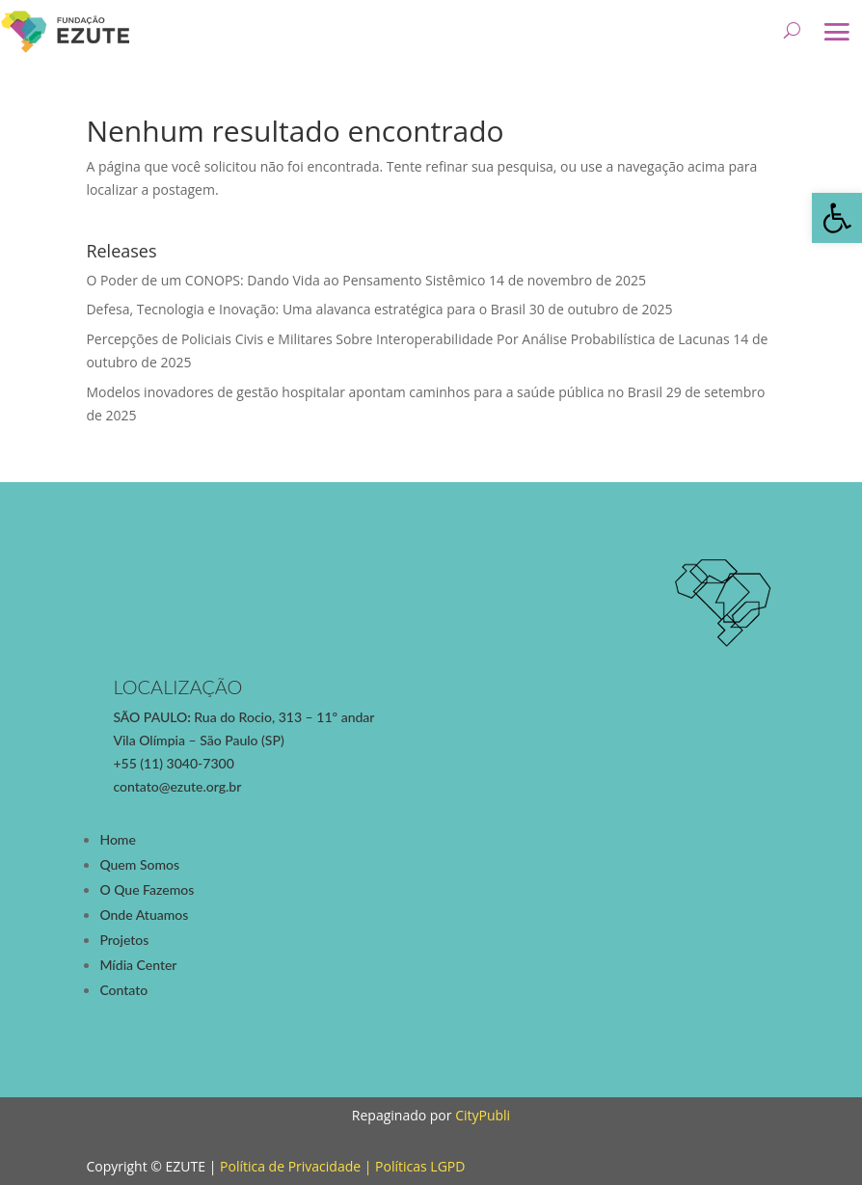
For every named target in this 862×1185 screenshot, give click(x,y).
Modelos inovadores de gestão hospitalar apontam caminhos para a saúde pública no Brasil (374, 392)
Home (117, 839)
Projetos (123, 939)
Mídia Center (137, 964)
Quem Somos (139, 864)
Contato (123, 990)
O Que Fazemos (146, 889)
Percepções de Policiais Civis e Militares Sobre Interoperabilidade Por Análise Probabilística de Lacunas (407, 339)
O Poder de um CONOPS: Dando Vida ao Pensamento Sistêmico (285, 280)
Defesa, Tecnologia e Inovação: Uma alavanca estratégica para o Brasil (305, 309)
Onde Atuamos (143, 914)
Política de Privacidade (290, 1166)
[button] (837, 218)
